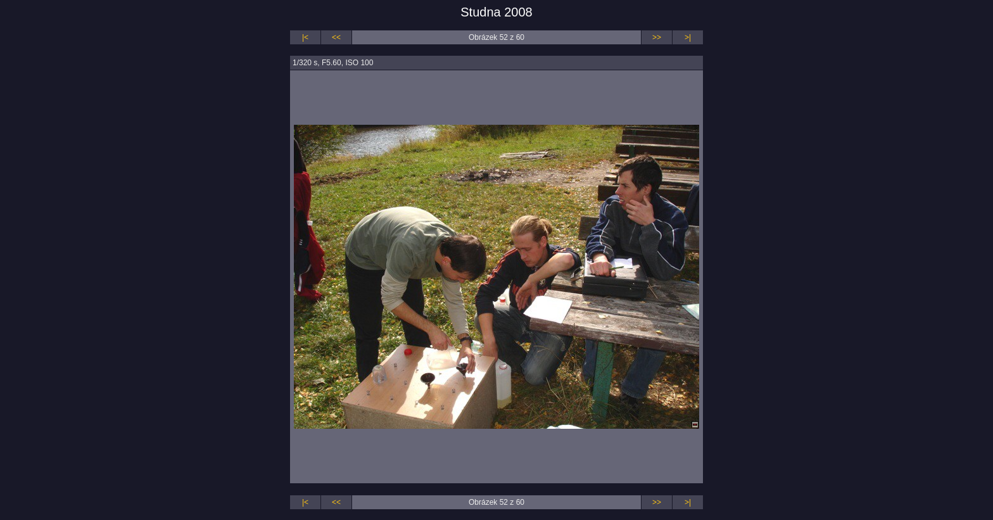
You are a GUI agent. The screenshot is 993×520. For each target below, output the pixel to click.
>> (656, 37)
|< (305, 37)
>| (688, 37)
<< (336, 37)
